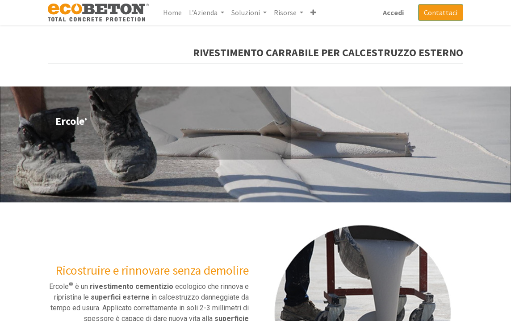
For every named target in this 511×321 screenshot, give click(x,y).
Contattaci (440, 12)
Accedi (393, 12)
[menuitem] (172, 12)
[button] (313, 12)
